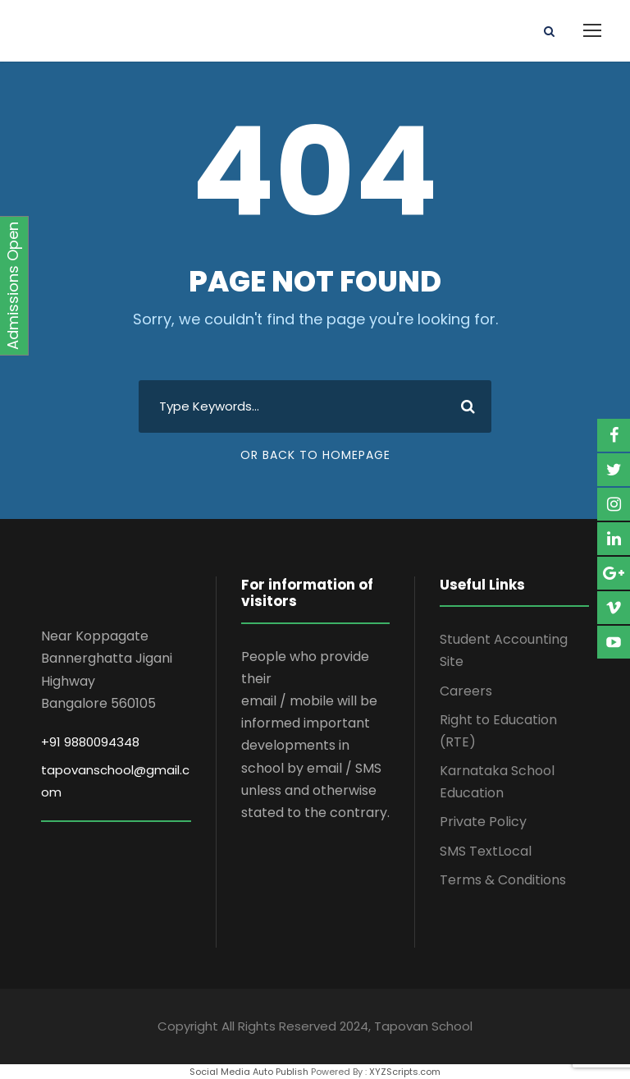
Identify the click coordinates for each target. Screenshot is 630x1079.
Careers (466, 691)
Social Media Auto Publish (248, 1071)
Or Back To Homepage (315, 455)
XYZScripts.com (405, 1071)
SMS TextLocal (486, 851)
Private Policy (483, 821)
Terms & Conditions (503, 879)
